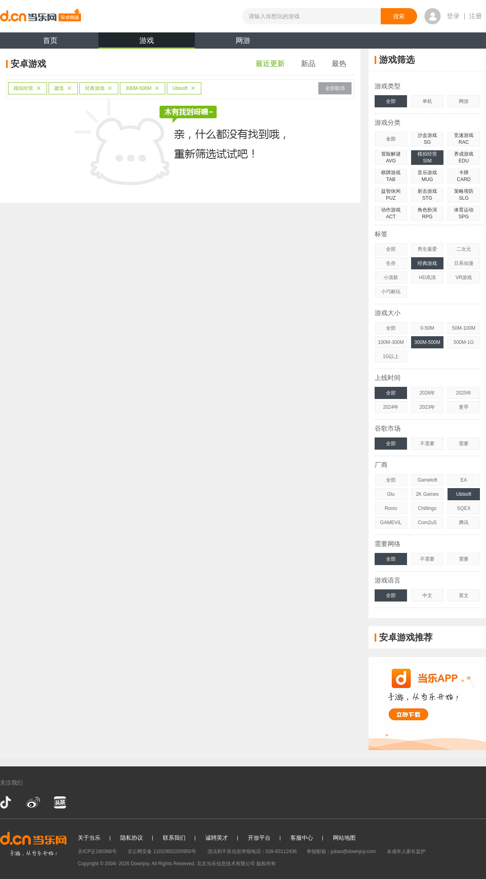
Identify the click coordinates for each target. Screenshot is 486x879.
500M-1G (464, 342)
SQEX (463, 508)
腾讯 (464, 522)
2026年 (427, 393)
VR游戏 (464, 277)
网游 (243, 40)
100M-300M (391, 342)
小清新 (391, 277)
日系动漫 (463, 263)
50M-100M (463, 328)
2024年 (391, 407)
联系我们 (174, 837)
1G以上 (391, 356)
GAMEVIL (390, 522)
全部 (391, 101)
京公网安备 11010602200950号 (162, 851)
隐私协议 (131, 837)
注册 (475, 16)
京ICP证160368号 (97, 851)
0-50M (427, 328)
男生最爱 (427, 249)
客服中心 (301, 837)
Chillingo (427, 508)
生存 (391, 263)
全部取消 (335, 88)
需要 (464, 443)
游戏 (146, 42)
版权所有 (266, 863)
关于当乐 (89, 837)
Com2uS (427, 522)
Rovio (391, 508)
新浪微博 (33, 802)
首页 (50, 40)
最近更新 (270, 64)
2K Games (427, 494)
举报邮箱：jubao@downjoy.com (341, 851)
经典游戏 (99, 88)
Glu (391, 494)
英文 (464, 595)
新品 (308, 64)
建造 (63, 88)
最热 (339, 64)
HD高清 (427, 277)
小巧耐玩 (391, 291)
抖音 (6, 802)
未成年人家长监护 (406, 851)
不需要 (427, 443)
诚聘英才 (216, 837)
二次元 (463, 249)
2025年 (464, 393)
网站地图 (344, 837)
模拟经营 (27, 88)
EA (463, 480)
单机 (427, 101)
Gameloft (427, 480)
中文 (427, 595)
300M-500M (143, 88)
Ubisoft (184, 88)
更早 (464, 407)
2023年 (427, 407)
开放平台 (259, 837)
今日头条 (59, 802)
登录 (453, 16)
